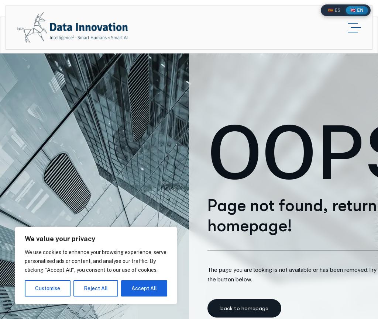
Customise (47, 288)
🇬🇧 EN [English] (357, 10)
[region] (96, 265)
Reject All (96, 288)
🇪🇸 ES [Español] (334, 10)
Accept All (144, 288)
